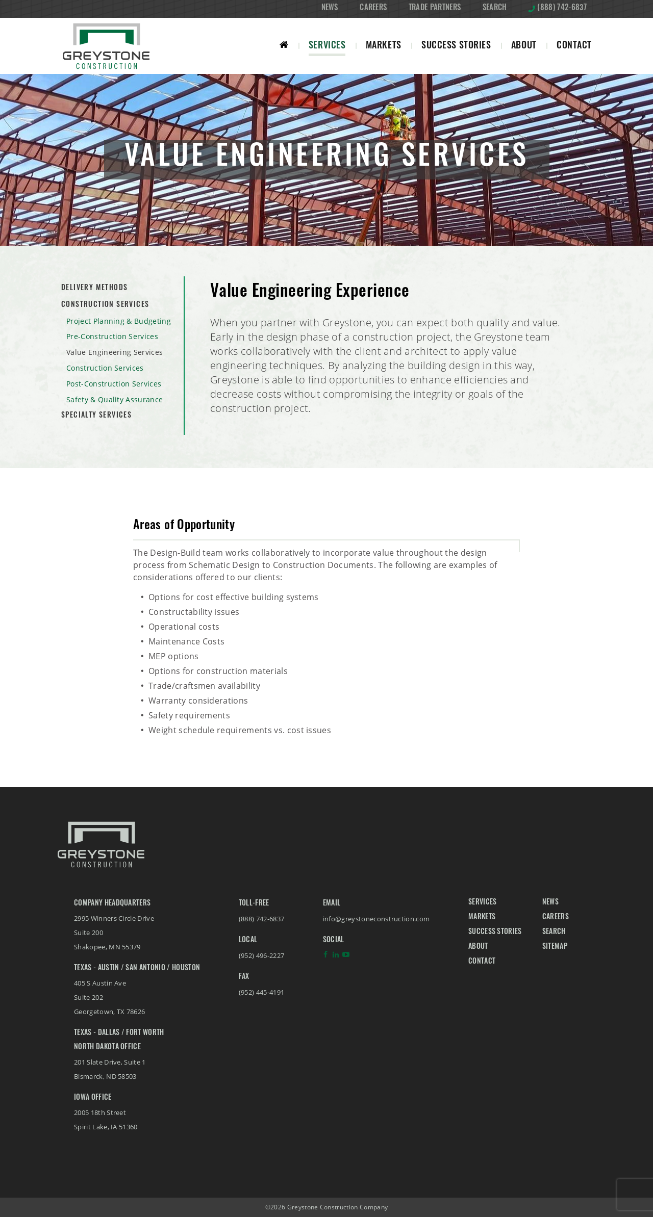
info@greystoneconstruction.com (376, 918)
